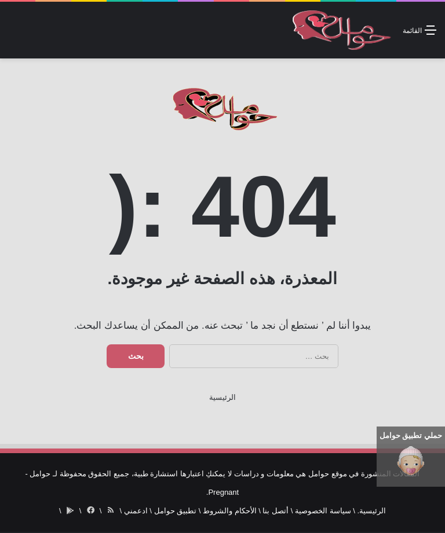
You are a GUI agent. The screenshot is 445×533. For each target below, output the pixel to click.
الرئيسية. (371, 510)
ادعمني (136, 510)
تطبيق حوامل (175, 510)
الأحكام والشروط (230, 510)
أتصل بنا (275, 510)
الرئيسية (222, 397)
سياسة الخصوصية (323, 510)
